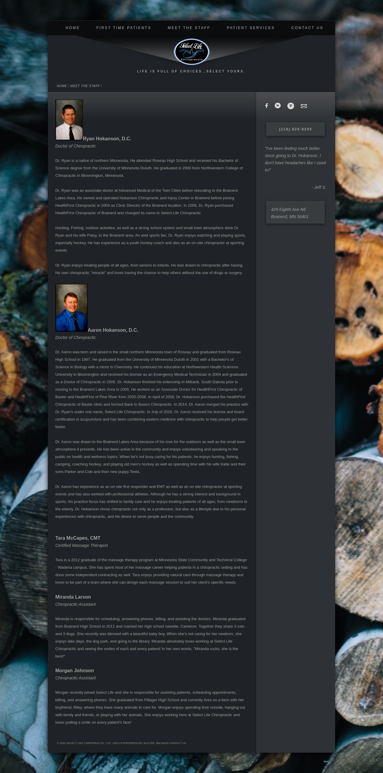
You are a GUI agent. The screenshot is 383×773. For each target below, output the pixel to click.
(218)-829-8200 (295, 129)
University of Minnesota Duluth (125, 168)
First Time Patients (123, 28)
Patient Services (251, 28)
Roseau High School (170, 160)
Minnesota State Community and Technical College (203, 560)
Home (73, 28)
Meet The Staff (189, 28)
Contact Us (307, 28)
